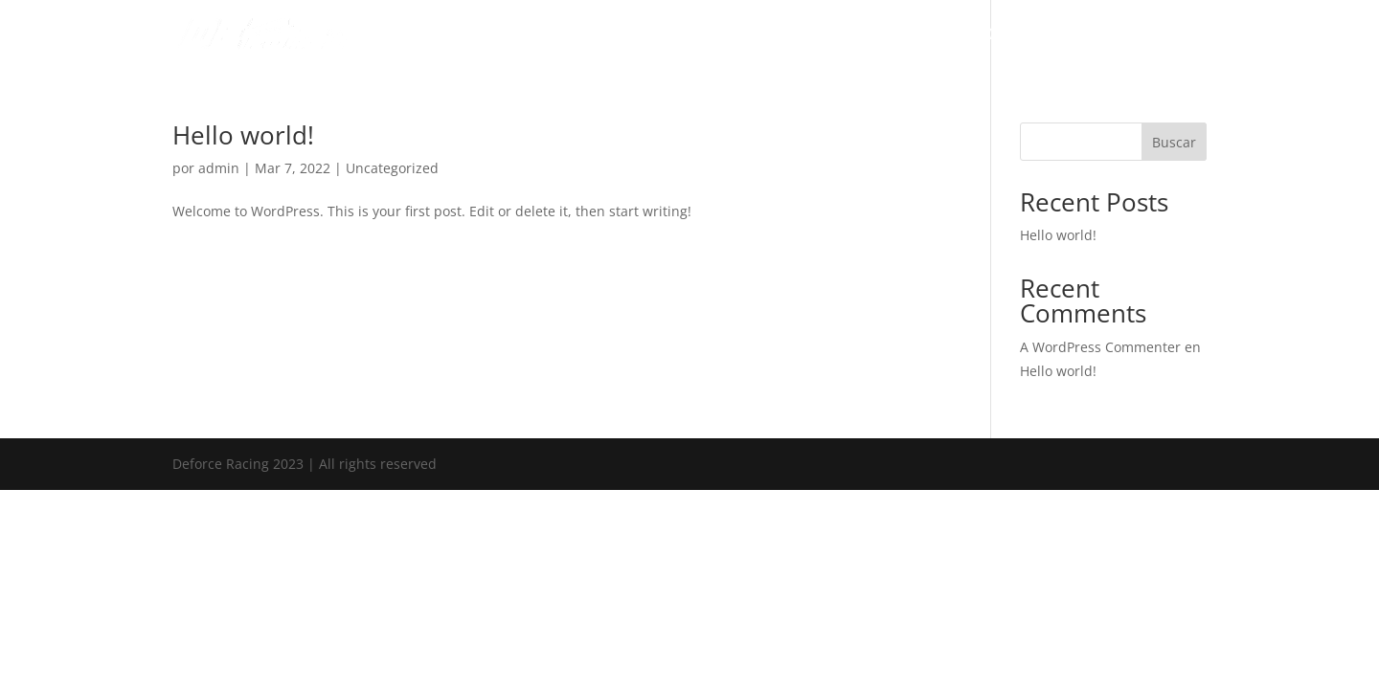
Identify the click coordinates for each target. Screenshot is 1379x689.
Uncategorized (392, 168)
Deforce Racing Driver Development (837, 35)
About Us (997, 35)
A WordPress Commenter (1100, 347)
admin (218, 168)
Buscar (1174, 142)
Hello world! (243, 135)
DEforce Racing (657, 35)
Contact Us (1173, 35)
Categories (1082, 35)
